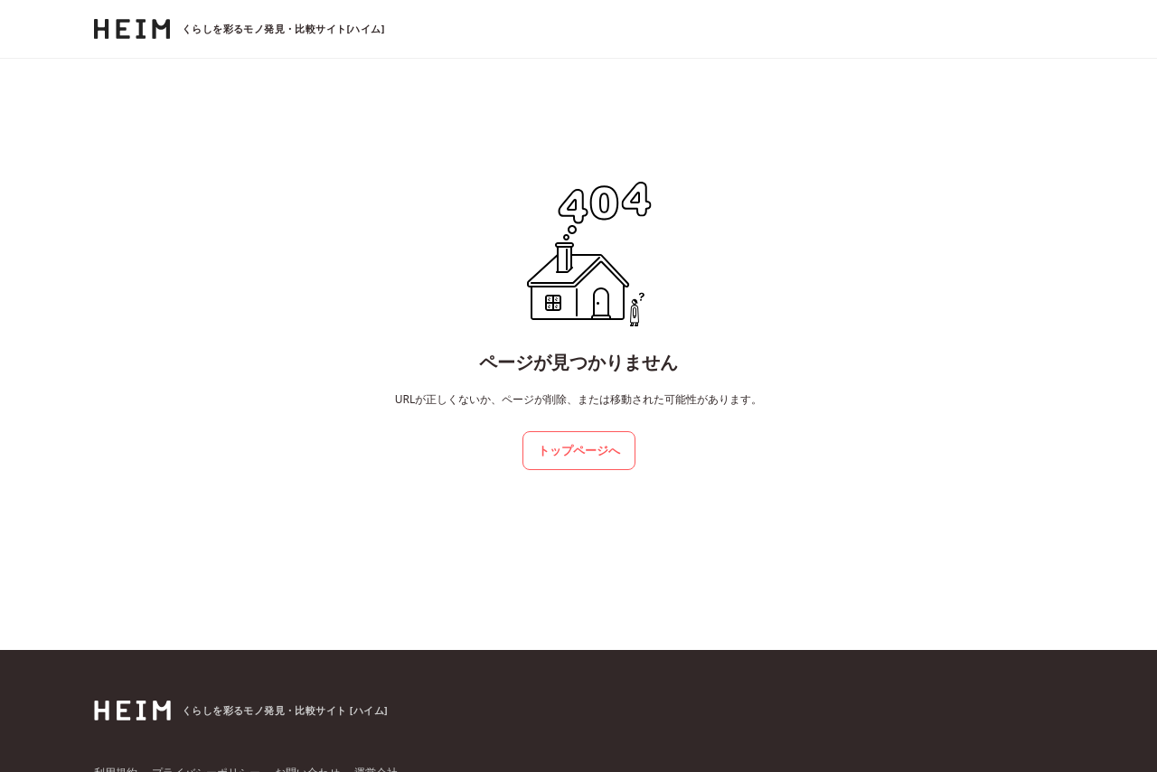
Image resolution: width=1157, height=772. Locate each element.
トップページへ (579, 450)
